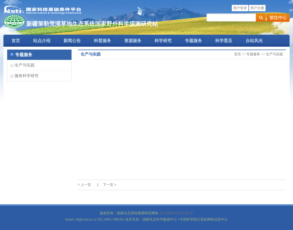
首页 (15, 40)
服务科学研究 (27, 76)
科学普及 (223, 40)
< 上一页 (84, 185)
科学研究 (163, 40)
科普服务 (102, 40)
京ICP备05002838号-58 (176, 213)
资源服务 (132, 40)
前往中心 (278, 17)
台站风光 (254, 40)
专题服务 (193, 40)
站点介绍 (41, 40)
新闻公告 (72, 40)
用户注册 (257, 8)
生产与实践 (25, 65)
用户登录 (240, 8)
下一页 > (109, 185)
